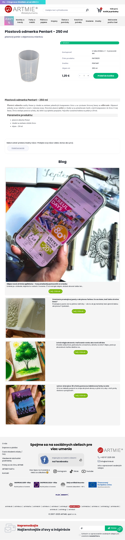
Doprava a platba (9, 447)
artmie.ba (86, 506)
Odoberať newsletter (48, 528)
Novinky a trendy (20, 21)
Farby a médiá (32, 21)
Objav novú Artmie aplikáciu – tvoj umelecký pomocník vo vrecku (37, 284)
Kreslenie (89, 21)
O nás (4, 443)
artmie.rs (45, 506)
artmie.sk (8, 506)
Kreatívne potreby (78, 21)
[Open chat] (119, 529)
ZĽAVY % (9, 20)
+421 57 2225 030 (107, 457)
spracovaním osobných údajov (103, 534)
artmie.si (54, 506)
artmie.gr (63, 509)
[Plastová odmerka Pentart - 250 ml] (29, 65)
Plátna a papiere (43, 21)
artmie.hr (36, 506)
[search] (87, 11)
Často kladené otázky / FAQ (12, 453)
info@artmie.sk (107, 461)
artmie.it (72, 509)
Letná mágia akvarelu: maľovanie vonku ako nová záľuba (80, 343)
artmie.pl (63, 506)
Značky (98, 21)
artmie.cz (18, 506)
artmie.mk (115, 506)
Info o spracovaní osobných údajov (110, 466)
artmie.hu (27, 506)
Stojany (54, 21)
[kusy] (84, 75)
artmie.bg (105, 506)
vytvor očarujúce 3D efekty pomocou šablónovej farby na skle (83, 386)
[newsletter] (112, 528)
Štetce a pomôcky (65, 21)
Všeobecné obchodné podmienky (11, 459)
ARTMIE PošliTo (8, 469)
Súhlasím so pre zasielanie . (100, 535)
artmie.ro (95, 506)
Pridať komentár (18, 148)
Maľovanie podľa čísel (112, 21)
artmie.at (53, 509)
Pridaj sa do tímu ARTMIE (12, 465)
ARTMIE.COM (75, 506)
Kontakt (5, 473)
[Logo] (21, 9)
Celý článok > (55, 291)
